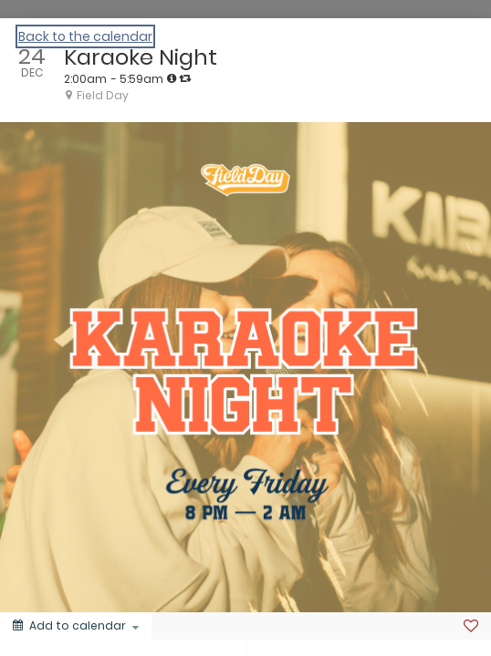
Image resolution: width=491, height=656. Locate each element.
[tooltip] (171, 78)
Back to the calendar (85, 36)
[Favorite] (470, 626)
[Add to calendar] (75, 626)
